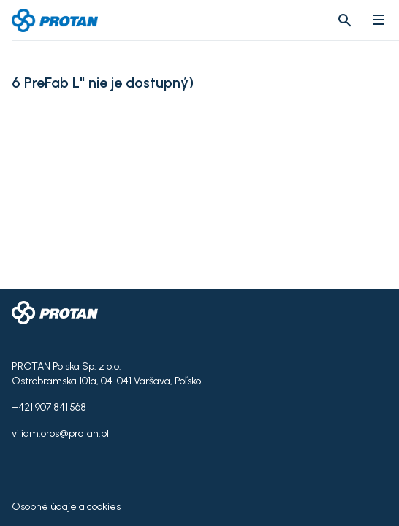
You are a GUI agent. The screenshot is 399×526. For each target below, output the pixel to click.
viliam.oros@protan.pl (60, 433)
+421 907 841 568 (49, 407)
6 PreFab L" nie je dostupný (100, 83)
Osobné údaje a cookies (66, 506)
